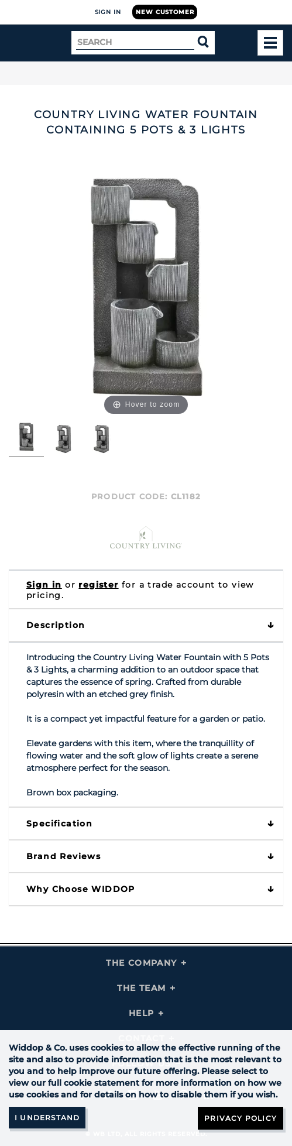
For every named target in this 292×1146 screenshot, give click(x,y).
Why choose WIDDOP (80, 889)
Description (55, 625)
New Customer (165, 12)
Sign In (108, 12)
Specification (59, 823)
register (98, 584)
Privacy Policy (240, 1118)
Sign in (44, 584)
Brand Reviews (63, 856)
